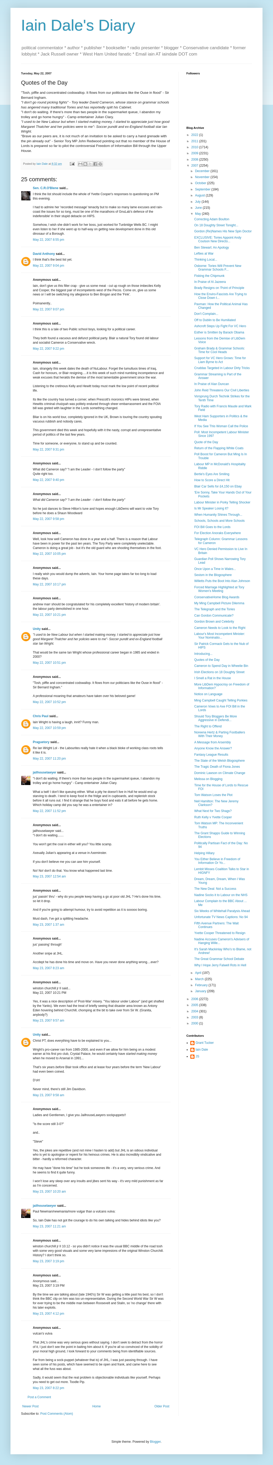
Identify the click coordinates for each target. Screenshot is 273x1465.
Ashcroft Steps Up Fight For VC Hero (220, 326)
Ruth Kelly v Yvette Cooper (213, 817)
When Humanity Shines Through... (218, 515)
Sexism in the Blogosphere (213, 575)
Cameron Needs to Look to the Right (219, 628)
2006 (195, 999)
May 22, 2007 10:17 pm (49, 584)
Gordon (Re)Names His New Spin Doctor (223, 231)
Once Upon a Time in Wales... (215, 569)
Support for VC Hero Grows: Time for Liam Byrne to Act (220, 360)
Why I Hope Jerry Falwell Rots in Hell (220, 965)
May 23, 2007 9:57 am (48, 1020)
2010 (195, 147)
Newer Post (30, 1406)
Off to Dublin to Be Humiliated (215, 320)
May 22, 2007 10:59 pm (49, 728)
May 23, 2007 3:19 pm (48, 1261)
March (200, 979)
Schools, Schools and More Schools (219, 521)
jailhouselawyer (44, 772)
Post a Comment (39, 1397)
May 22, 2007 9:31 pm (48, 449)
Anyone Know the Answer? (213, 748)
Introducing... (203, 654)
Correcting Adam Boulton (211, 219)
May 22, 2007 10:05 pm (49, 554)
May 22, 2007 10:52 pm (49, 702)
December (203, 171)
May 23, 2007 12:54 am (49, 876)
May (198, 214)
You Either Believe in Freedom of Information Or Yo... (217, 861)
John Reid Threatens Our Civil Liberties (221, 390)
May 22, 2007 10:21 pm (49, 615)
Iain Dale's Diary (78, 25)
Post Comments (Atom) (56, 1413)
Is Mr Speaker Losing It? (211, 508)
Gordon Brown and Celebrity (214, 621)
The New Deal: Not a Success (215, 889)
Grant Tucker (205, 1043)
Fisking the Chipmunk (209, 276)
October (201, 183)
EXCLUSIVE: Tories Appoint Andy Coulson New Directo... (217, 239)
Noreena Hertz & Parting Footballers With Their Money (219, 734)
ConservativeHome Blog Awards (216, 597)
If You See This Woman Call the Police (221, 426)
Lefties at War (204, 253)
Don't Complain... (206, 314)
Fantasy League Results (211, 754)
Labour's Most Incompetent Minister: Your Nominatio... (219, 635)
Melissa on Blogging (208, 779)
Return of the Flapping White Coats (218, 448)
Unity (37, 629)
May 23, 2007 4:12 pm (48, 1313)
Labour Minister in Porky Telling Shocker (222, 502)
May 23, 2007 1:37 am (48, 924)
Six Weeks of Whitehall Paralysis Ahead (222, 911)
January (201, 991)
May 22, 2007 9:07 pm (48, 309)
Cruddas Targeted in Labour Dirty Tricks (222, 368)
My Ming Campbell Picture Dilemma (219, 603)
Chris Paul (40, 716)
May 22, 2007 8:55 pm (48, 240)
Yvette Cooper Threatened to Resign (219, 933)
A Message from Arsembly (212, 742)
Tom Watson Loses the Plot (213, 795)
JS (197, 1056)
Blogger (155, 1442)
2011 (195, 141)
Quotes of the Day (207, 660)
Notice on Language (208, 694)
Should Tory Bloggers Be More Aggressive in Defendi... (215, 718)
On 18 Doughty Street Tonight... (216, 225)
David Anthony (44, 254)
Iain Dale (202, 1049)
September (203, 189)
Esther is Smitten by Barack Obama (219, 332)
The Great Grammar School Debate (219, 959)
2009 (195, 153)
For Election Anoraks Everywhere (217, 533)
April (198, 973)
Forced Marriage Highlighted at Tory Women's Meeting (219, 589)
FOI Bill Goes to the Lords (212, 527)
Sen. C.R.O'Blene (46, 188)
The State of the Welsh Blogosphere (219, 760)
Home (96, 1406)
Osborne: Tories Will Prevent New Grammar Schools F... (217, 267)
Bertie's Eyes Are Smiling (211, 474)
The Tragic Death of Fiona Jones (217, 767)
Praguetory (41, 742)
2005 (195, 1005)
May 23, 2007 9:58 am (48, 1095)
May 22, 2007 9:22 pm (48, 348)
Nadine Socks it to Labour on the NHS (221, 895)
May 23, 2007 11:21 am (49, 1226)
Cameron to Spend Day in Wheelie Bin (221, 666)
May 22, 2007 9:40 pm (48, 480)
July (198, 202)
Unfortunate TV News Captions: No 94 (221, 917)
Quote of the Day (206, 442)
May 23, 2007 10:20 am (49, 1191)
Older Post (161, 1406)
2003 (195, 1017)
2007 (195, 165)
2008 (195, 159)
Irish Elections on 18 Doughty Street (219, 672)
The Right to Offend (208, 726)
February (201, 985)
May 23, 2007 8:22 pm (48, 1388)
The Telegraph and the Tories (214, 609)
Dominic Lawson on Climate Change (219, 773)
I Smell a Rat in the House (212, 678)
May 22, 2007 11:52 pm (49, 811)
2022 (195, 135)
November (203, 177)
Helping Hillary (204, 853)
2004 (195, 1011)
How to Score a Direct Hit (212, 480)
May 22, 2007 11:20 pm (49, 758)
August (200, 195)
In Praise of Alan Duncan (211, 384)
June (199, 208)
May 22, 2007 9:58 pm (48, 519)
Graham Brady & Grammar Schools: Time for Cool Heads (219, 350)
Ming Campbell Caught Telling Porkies (221, 700)
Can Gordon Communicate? (213, 615)
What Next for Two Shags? (213, 811)
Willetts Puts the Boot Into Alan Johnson (222, 581)
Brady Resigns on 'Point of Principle (219, 288)
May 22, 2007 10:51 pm (49, 663)
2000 (195, 1023)
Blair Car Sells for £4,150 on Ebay (218, 486)
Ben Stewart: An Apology (211, 247)
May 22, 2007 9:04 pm (48, 265)
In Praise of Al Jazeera (210, 282)
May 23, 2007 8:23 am (48, 968)
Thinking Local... (205, 259)
